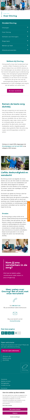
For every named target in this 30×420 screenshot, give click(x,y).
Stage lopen (6, 41)
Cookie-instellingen (15, 417)
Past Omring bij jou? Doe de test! (28, 211)
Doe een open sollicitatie (11, 350)
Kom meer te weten (7, 405)
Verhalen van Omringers (10, 36)
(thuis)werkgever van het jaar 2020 (12, 146)
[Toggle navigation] (27, 4)
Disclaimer (4, 388)
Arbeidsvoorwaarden (9, 50)
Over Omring (6, 32)
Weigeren (15, 413)
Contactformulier (15, 321)
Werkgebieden (5, 383)
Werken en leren (6, 381)
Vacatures (4, 379)
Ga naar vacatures (15, 91)
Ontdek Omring (5, 385)
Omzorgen (5, 27)
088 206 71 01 (16, 305)
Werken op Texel (7, 45)
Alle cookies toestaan (15, 409)
